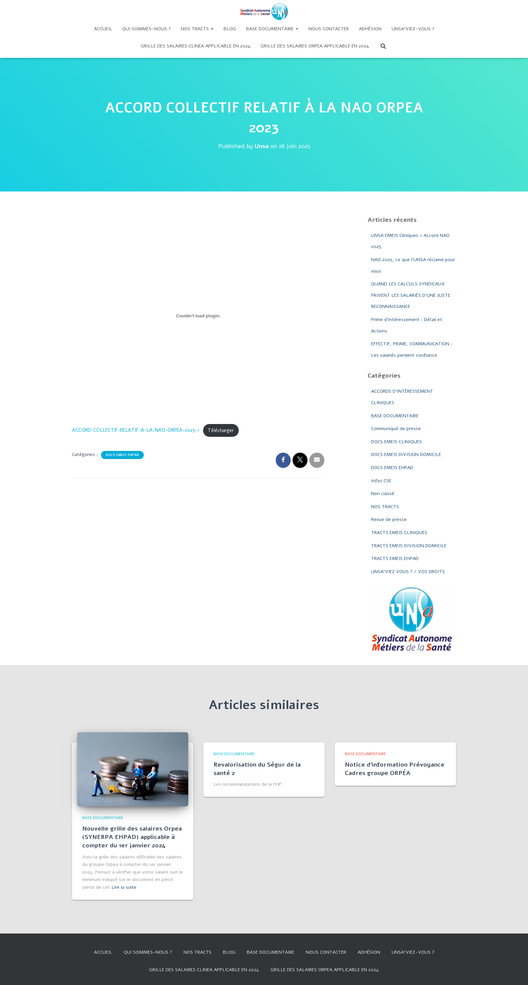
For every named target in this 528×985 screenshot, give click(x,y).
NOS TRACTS (385, 506)
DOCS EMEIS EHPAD (122, 455)
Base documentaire (272, 29)
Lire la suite (123, 887)
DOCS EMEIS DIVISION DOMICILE (406, 454)
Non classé (382, 493)
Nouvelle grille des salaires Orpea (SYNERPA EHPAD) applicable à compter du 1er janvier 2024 (132, 836)
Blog (230, 29)
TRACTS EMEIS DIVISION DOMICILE (409, 545)
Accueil (103, 29)
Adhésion (370, 29)
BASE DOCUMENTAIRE (395, 416)
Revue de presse (389, 519)
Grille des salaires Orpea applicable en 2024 (315, 46)
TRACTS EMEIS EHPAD (395, 558)
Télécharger (221, 430)
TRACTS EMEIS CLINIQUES (399, 532)
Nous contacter (328, 29)
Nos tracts (197, 29)
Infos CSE (381, 481)
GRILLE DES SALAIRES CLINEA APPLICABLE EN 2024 (196, 46)
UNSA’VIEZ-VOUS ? (413, 29)
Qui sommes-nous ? (146, 29)
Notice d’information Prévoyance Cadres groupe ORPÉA (394, 769)
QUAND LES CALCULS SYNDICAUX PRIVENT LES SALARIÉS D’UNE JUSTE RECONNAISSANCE (410, 295)
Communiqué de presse (396, 428)
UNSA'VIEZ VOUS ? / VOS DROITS (408, 571)
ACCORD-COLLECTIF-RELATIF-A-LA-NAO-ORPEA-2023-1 (135, 430)
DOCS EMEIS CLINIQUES (396, 441)
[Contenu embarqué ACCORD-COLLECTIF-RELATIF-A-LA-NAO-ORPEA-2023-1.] (198, 316)
